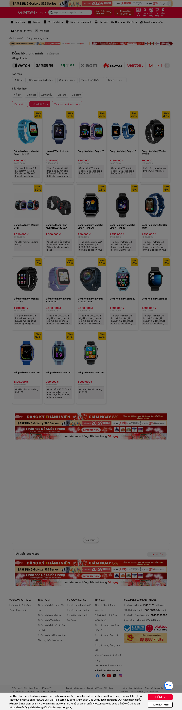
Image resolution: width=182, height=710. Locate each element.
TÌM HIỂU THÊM (160, 704)
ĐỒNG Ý (160, 697)
